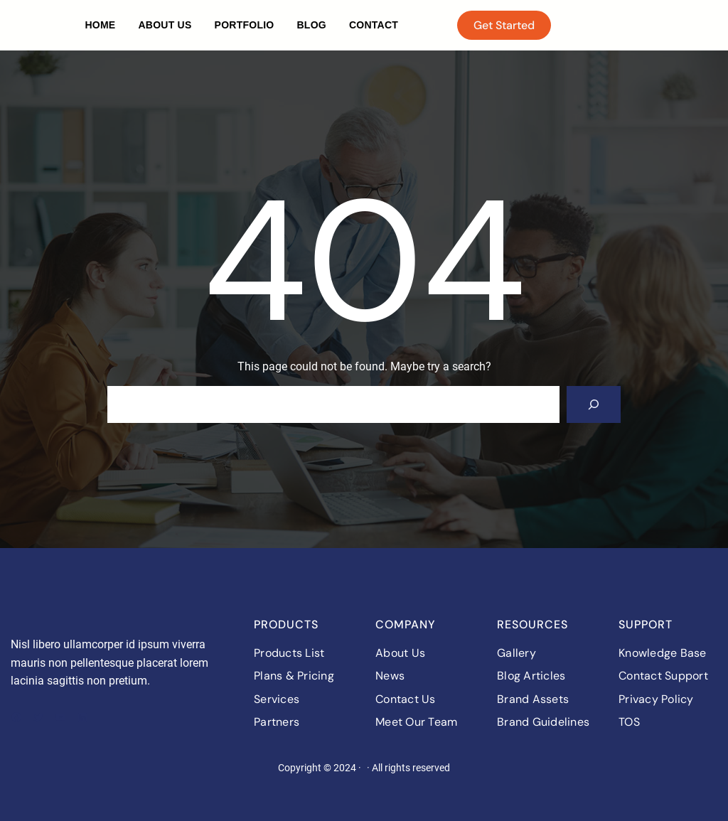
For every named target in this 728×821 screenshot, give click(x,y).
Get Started (504, 25)
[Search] (594, 404)
